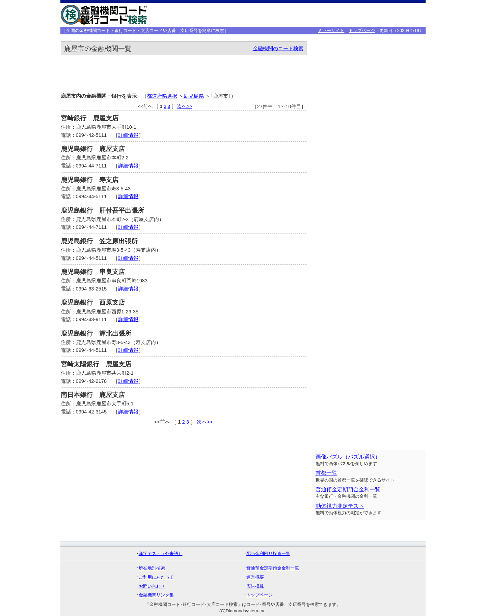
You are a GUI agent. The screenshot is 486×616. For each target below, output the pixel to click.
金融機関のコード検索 (278, 48)
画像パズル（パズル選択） (348, 457)
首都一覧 (326, 473)
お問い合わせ (152, 586)
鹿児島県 (194, 96)
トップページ (362, 30)
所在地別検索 (152, 568)
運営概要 (255, 577)
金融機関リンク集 (156, 594)
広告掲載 (255, 586)
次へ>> (184, 106)
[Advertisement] (320, 15)
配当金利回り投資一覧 (268, 553)
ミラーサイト (331, 30)
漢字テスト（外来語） (161, 553)
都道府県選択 (162, 96)
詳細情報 (128, 135)
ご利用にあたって (156, 577)
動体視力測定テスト (340, 506)
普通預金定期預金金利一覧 (348, 489)
